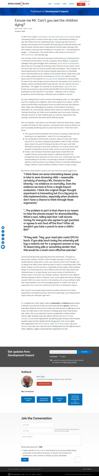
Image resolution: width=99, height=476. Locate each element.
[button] (89, 4)
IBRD (23, 474)
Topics (64, 4)
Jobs (34, 469)
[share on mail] (3, 227)
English (23, 31)
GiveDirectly (59, 76)
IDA (27, 474)
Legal (9, 469)
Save (24, 459)
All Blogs (57, 4)
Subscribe (84, 351)
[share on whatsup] (3, 242)
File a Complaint (87, 469)
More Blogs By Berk (44, 384)
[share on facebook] (3, 231)
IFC (30, 474)
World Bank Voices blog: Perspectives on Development (75, 399)
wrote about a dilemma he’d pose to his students (56, 37)
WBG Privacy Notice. (70, 362)
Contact (71, 4)
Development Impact (56, 11)
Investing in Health (28, 399)
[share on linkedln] (3, 238)
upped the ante (70, 86)
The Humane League (62, 324)
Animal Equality (43, 324)
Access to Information (26, 469)
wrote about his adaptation (68, 63)
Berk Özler (18, 28)
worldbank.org (85, 1)
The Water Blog (59, 399)
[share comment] (3, 247)
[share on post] (3, 235)
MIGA (33, 474)
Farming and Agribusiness (44, 399)
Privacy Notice (40, 450)
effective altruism (28, 55)
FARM (52, 324)
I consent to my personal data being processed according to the (67, 361)
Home (49, 4)
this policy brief (51, 79)
